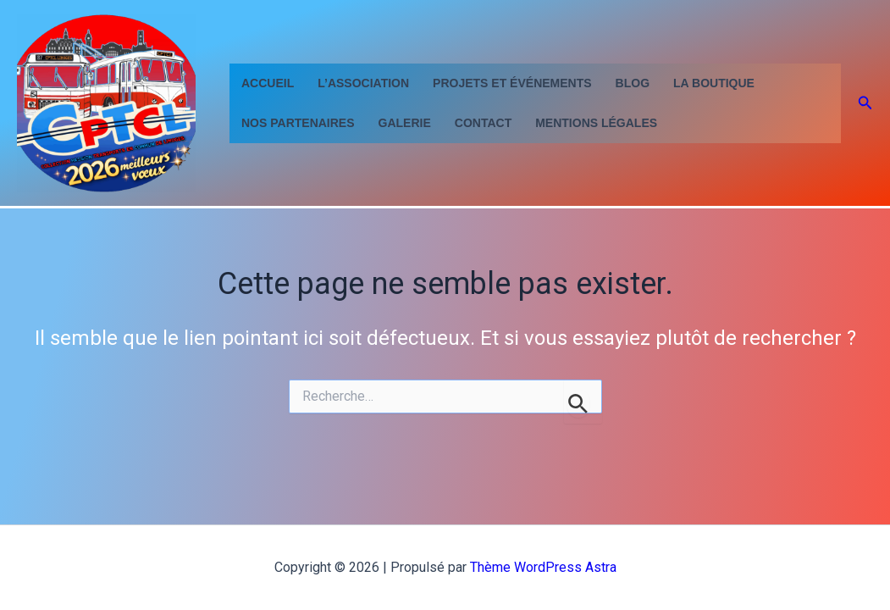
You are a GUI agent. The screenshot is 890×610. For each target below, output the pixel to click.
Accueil (267, 83)
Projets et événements (512, 83)
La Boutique (714, 83)
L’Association (363, 83)
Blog (633, 83)
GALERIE (405, 123)
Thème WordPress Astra (543, 567)
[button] (865, 103)
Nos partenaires (298, 123)
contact (483, 123)
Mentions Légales (596, 123)
